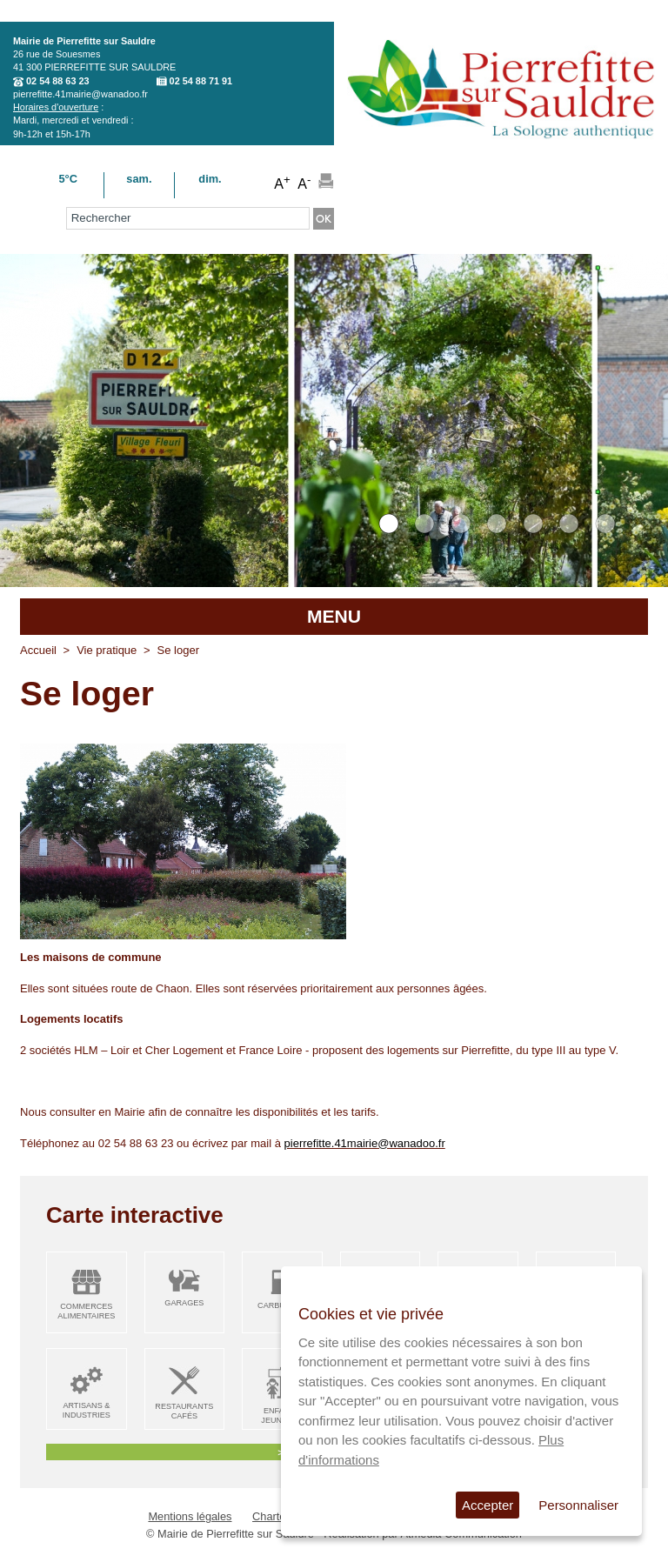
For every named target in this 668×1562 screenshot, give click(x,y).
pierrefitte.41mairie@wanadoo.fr (80, 94)
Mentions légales (189, 1516)
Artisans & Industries (86, 1410)
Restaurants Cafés (184, 1411)
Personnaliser (578, 1505)
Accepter (487, 1505)
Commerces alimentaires (86, 1311)
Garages (184, 1302)
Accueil (38, 650)
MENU (334, 616)
